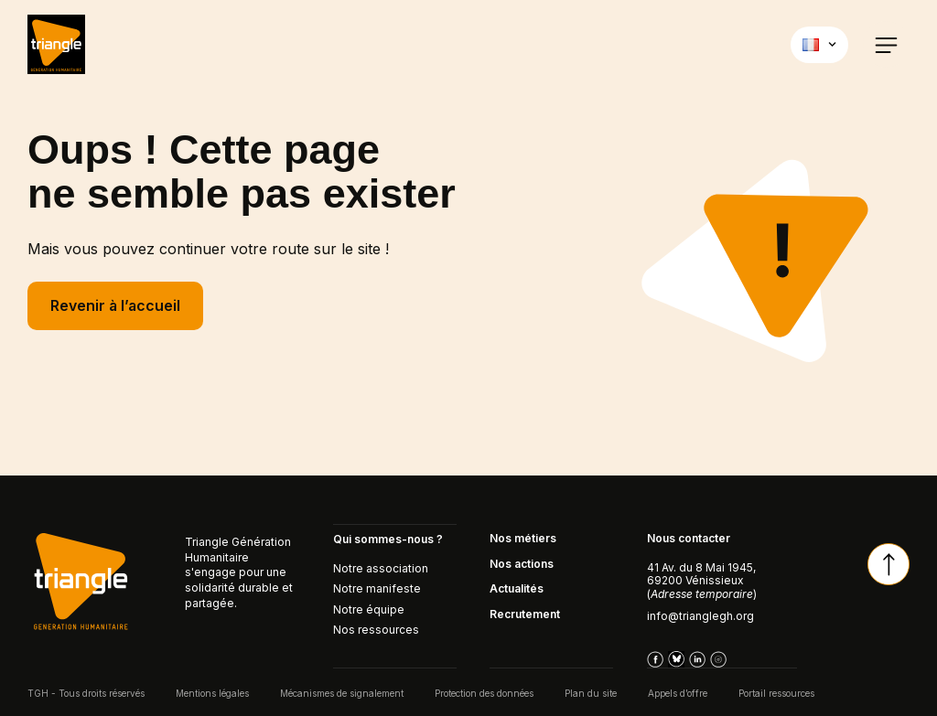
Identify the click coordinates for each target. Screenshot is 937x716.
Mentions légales (212, 692)
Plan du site (591, 692)
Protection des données (484, 692)
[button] (886, 44)
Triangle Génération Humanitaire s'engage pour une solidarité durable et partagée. (239, 572)
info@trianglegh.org (700, 616)
